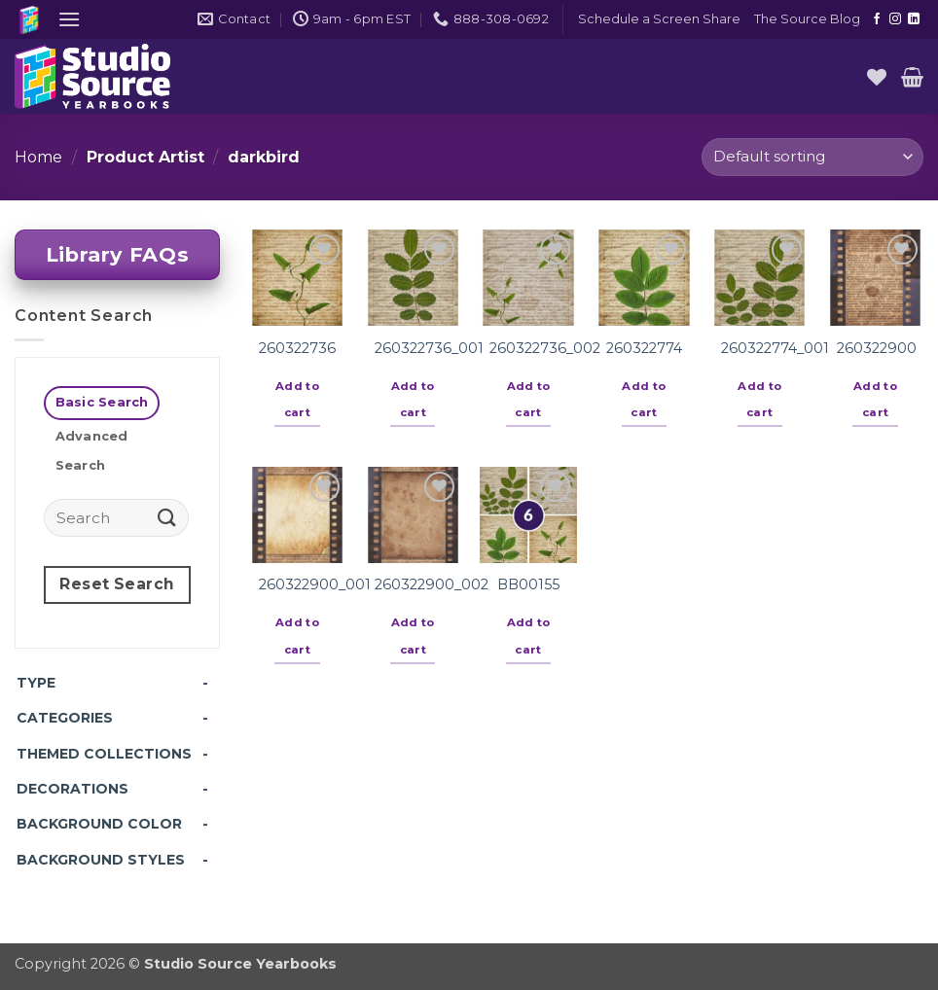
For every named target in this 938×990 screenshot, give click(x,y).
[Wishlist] (876, 76)
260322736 (297, 348)
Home (38, 157)
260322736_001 (429, 348)
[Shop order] (812, 157)
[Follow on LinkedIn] (914, 19)
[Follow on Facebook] (877, 19)
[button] (69, 19)
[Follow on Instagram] (895, 19)
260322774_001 (775, 348)
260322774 (644, 348)
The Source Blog (807, 19)
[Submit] (167, 518)
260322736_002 (544, 348)
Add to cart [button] (297, 399)
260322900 (877, 348)
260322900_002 (431, 584)
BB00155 (528, 584)
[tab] (102, 403)
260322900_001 (315, 584)
